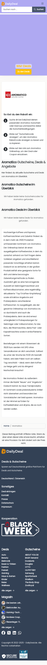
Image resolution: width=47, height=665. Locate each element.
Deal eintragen (8, 491)
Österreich (20, 478)
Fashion (5, 567)
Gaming (5, 573)
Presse (5, 499)
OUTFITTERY (30, 570)
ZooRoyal (29, 585)
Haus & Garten (8, 576)
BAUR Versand (31, 558)
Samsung (29, 573)
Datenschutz (8, 503)
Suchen (39, 9)
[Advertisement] (23, 38)
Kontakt (5, 495)
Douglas (29, 564)
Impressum (7, 507)
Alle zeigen (8, 590)
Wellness (6, 585)
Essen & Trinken (9, 564)
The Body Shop (32, 582)
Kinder (4, 579)
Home (6, 426)
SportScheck (31, 576)
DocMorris (29, 561)
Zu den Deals (23, 71)
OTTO (27, 567)
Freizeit (5, 570)
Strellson (29, 579)
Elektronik (6, 561)
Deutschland (7, 478)
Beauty (5, 558)
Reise (4, 582)
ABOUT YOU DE (31, 555)
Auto (4, 555)
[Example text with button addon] (17, 9)
